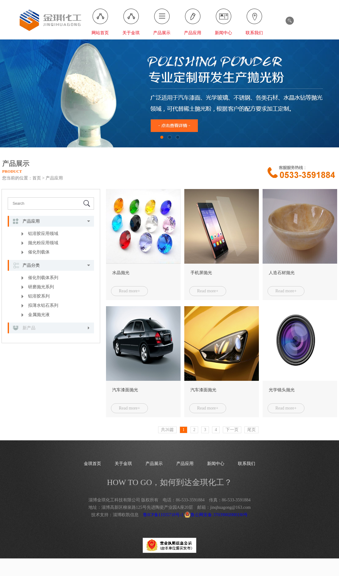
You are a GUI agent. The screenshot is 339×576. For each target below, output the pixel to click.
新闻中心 (223, 33)
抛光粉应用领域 (43, 243)
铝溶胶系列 (39, 296)
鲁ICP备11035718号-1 (163, 514)
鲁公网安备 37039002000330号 (216, 514)
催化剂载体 (39, 252)
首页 (36, 178)
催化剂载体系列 (43, 277)
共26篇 (167, 429)
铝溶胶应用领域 (43, 233)
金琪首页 (92, 463)
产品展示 (161, 33)
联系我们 (254, 33)
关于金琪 (131, 33)
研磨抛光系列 (41, 287)
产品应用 (192, 33)
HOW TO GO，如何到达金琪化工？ (169, 482)
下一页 (232, 429)
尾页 (251, 429)
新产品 (28, 328)
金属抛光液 (39, 314)
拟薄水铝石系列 (43, 305)
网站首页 (100, 33)
